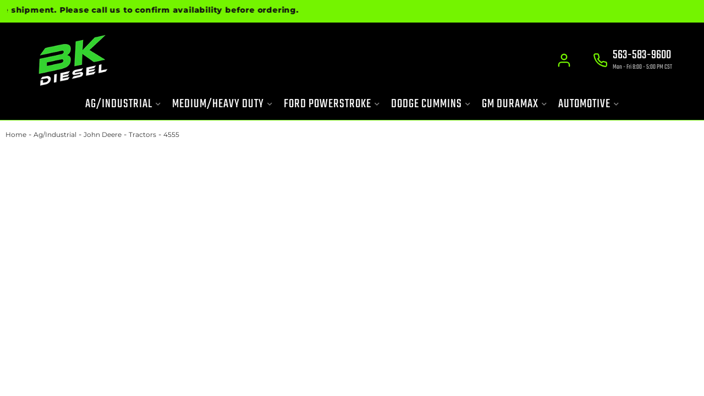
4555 (171, 134)
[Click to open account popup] (564, 60)
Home (16, 134)
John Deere (103, 134)
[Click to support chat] (632, 61)
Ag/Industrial (55, 134)
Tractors (142, 134)
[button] (123, 104)
